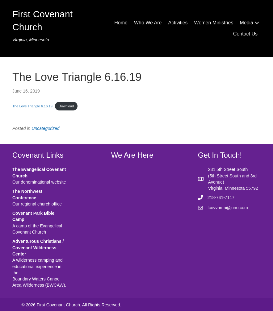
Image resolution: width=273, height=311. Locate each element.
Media (246, 22)
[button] (257, 22)
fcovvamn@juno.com (228, 207)
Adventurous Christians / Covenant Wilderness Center (38, 247)
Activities (177, 22)
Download (66, 106)
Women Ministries (213, 22)
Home (121, 22)
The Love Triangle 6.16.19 (32, 106)
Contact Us (245, 33)
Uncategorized (45, 128)
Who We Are (148, 22)
